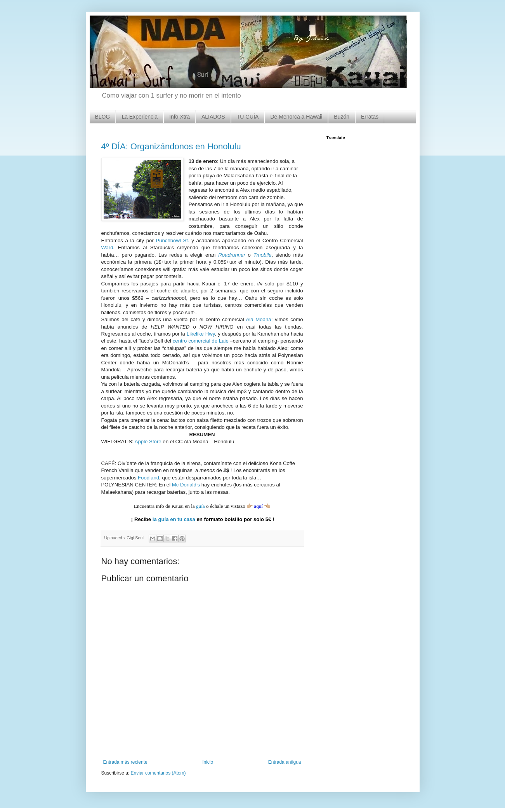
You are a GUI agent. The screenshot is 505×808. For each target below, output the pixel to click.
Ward (107, 247)
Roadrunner (231, 255)
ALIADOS (213, 117)
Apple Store (148, 441)
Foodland (148, 478)
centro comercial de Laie (201, 341)
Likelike (195, 334)
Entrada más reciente (125, 762)
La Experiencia (139, 117)
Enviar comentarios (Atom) (158, 773)
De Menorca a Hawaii (296, 117)
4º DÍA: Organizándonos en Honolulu (171, 146)
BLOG (102, 117)
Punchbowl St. (172, 240)
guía (200, 506)
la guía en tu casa (174, 519)
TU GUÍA (248, 117)
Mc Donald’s (186, 485)
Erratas (369, 117)
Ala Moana (258, 319)
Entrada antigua (284, 762)
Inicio (207, 762)
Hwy (209, 334)
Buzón (341, 117)
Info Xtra (179, 117)
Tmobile (262, 255)
